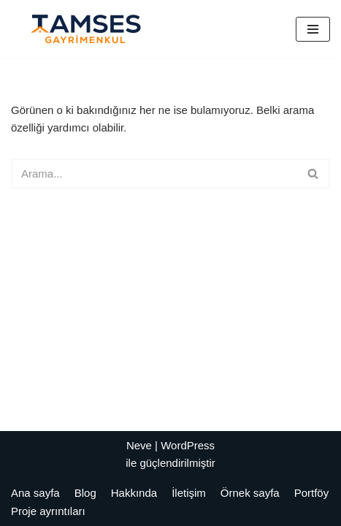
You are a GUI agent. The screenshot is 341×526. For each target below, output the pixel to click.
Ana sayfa (35, 493)
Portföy (311, 493)
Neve (139, 445)
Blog (85, 493)
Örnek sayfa (250, 493)
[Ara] (154, 173)
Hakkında (134, 493)
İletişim (189, 493)
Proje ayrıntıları (48, 511)
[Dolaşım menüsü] (313, 29)
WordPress (188, 445)
